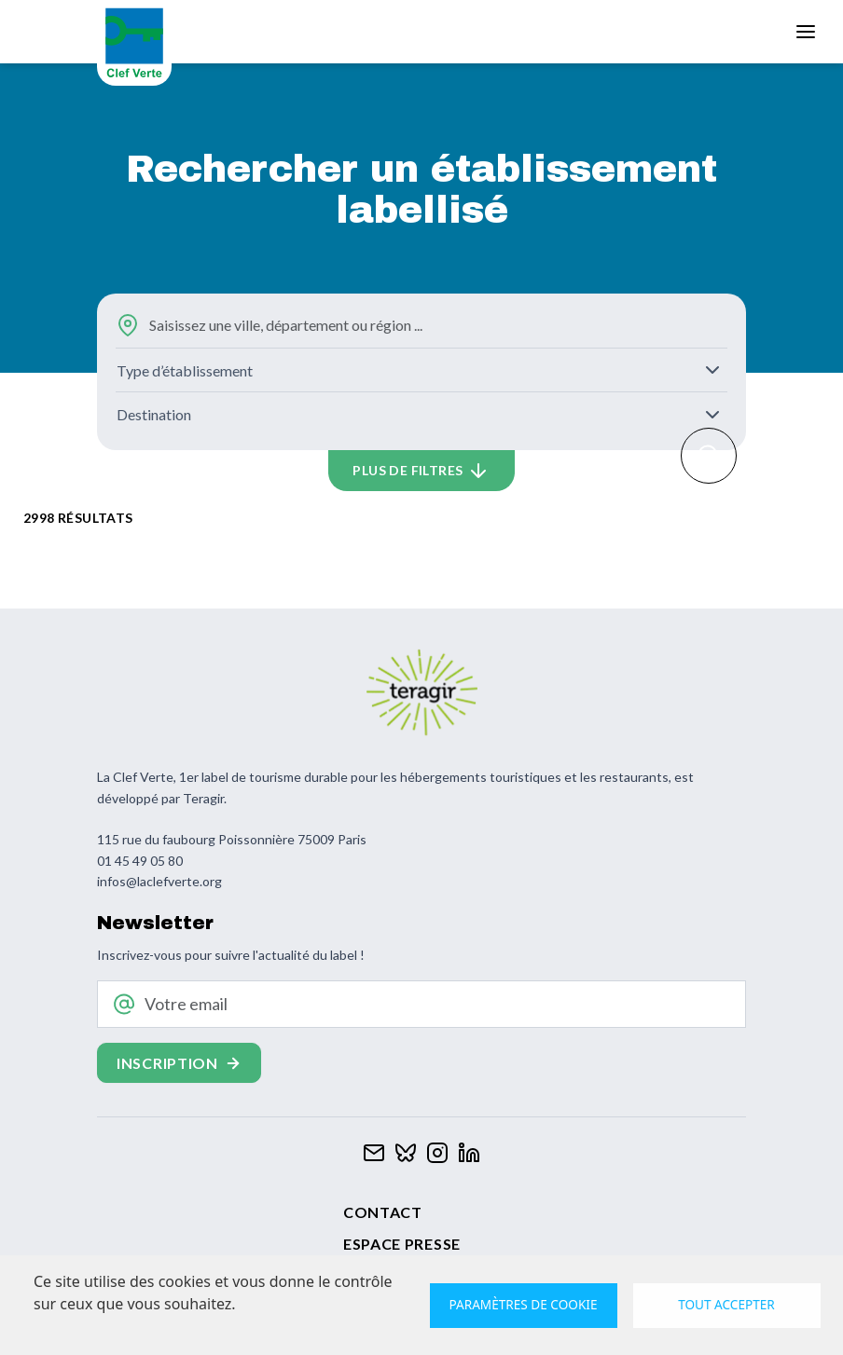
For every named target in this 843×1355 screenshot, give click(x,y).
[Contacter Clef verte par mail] (374, 1150)
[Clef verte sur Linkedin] (469, 1150)
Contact (382, 1212)
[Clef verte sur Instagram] (437, 1150)
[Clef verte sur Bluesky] (405, 1150)
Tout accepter (726, 1304)
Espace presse (402, 1243)
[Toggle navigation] (805, 31)
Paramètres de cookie (523, 1304)
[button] (421, 470)
